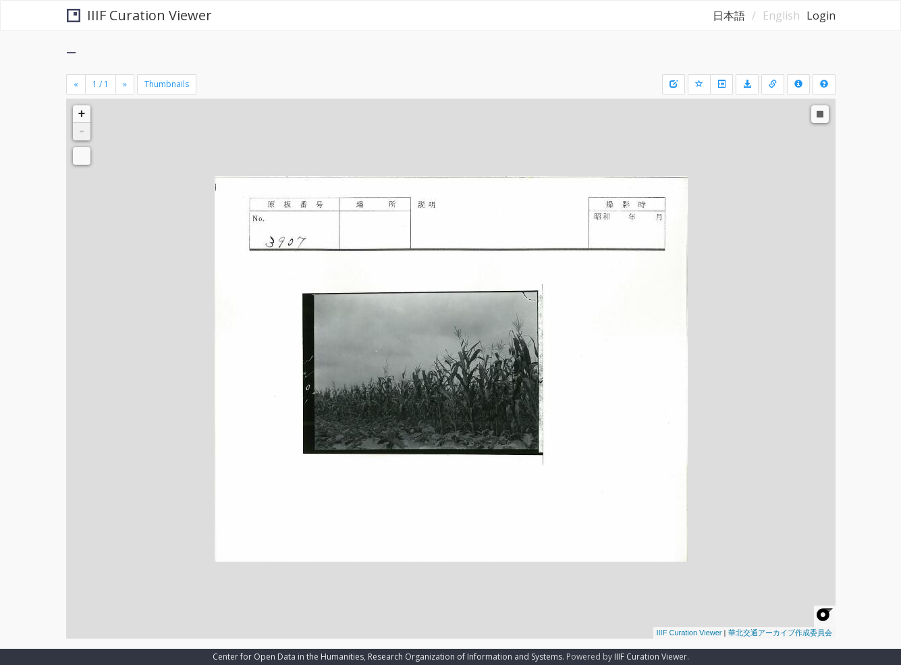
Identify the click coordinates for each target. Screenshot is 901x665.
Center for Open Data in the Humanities (288, 656)
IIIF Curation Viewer (139, 15)
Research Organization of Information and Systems (465, 656)
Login (821, 15)
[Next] (124, 84)
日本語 (729, 15)
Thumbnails (166, 84)
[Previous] (76, 84)
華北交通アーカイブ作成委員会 (780, 633)
